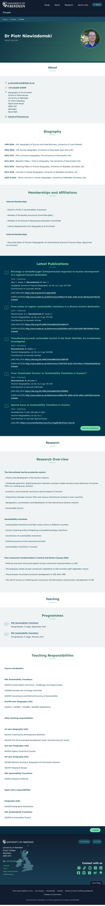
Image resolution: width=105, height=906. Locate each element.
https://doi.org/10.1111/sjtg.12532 (40, 293)
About (58, 5)
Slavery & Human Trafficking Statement (79, 892)
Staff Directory (8, 876)
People (7, 12)
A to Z (5, 870)
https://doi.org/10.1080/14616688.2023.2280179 (46, 324)
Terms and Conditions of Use (23, 892)
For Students (83, 843)
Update (94, 831)
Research (70, 5)
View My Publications (89, 429)
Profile (21, 20)
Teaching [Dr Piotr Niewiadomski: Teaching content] (52, 599)
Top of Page (96, 884)
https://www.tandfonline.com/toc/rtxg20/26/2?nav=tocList (47, 423)
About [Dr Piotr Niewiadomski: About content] (52, 67)
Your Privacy (39, 892)
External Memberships (16, 234)
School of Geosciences (18, 117)
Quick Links (84, 5)
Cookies (60, 892)
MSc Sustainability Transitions (24, 624)
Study (48, 5)
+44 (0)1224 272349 (17, 88)
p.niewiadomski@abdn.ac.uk (21, 83)
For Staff (96, 843)
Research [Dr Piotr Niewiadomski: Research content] (52, 443)
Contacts (6, 867)
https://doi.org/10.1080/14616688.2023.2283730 (46, 359)
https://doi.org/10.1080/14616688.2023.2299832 (46, 391)
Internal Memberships (16, 202)
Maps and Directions (10, 873)
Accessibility (50, 892)
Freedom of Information (52, 895)
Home (5, 20)
